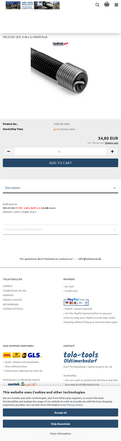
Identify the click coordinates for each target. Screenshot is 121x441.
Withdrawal (11, 304)
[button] (8, 151)
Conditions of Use (14, 290)
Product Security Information (24, 229)
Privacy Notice (75, 404)
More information (60, 433)
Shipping (8, 295)
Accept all (60, 412)
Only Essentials (60, 423)
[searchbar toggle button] (97, 5)
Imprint (7, 286)
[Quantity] (60, 151)
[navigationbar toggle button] (116, 5)
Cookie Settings (13, 308)
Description (12, 187)
